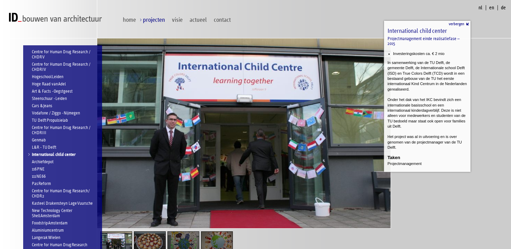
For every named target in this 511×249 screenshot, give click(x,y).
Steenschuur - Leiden (49, 98)
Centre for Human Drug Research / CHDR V (61, 54)
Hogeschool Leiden (47, 77)
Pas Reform (41, 183)
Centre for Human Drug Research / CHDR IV (61, 67)
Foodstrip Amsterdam (49, 223)
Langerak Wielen (46, 237)
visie (177, 20)
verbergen (456, 24)
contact (222, 20)
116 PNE (38, 169)
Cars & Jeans (42, 106)
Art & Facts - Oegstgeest (52, 91)
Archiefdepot (43, 162)
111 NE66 (39, 176)
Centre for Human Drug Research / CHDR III (61, 130)
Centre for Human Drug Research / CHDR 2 (61, 193)
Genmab (39, 140)
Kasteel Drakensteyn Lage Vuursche (62, 203)
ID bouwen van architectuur (57, 17)
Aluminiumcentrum (48, 230)
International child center (54, 154)
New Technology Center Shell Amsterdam (52, 213)
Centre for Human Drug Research (59, 245)
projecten (154, 20)
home (129, 20)
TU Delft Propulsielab (50, 120)
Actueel (198, 20)
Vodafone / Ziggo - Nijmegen (56, 113)
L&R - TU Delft (44, 147)
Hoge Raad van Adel (49, 84)
